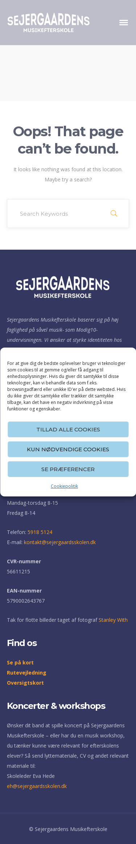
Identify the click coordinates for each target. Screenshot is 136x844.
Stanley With (113, 619)
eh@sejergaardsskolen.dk (37, 786)
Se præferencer (68, 469)
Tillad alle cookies (68, 429)
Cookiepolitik (64, 486)
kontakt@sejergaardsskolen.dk (60, 542)
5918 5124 (40, 532)
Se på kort (20, 662)
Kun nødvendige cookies (68, 449)
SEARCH (113, 213)
